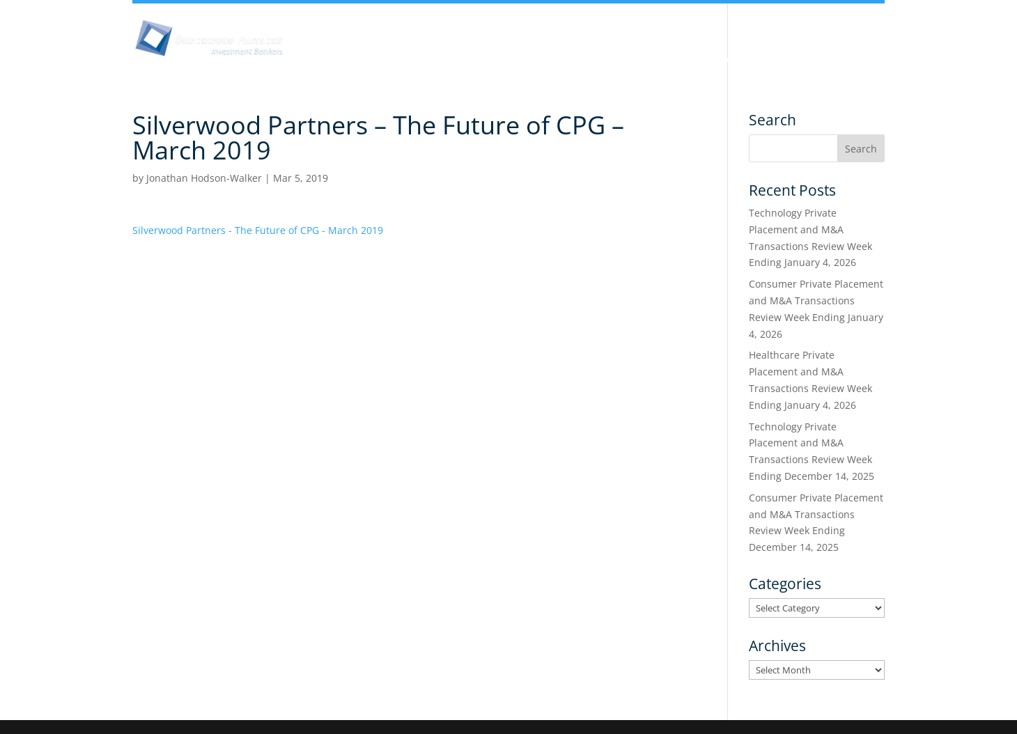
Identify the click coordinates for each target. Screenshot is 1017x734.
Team (539, 61)
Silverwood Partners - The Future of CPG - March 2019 (257, 230)
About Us (351, 61)
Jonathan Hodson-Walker (204, 178)
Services (730, 61)
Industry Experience (631, 61)
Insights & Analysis (449, 61)
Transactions (812, 61)
